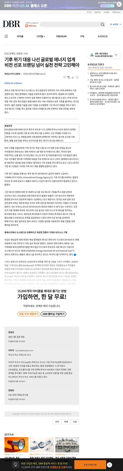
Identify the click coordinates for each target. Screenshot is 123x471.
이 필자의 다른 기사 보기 (16, 341)
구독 (82, 36)
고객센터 (106, 12)
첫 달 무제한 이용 (90, 464)
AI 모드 (116, 24)
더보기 (64, 77)
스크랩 (77, 77)
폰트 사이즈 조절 (73, 77)
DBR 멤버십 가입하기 (53, 314)
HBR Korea (116, 12)
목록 (66, 421)
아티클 (20, 36)
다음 (75, 421)
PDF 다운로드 (69, 77)
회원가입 (97, 12)
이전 (57, 421)
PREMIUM (61, 36)
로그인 (89, 12)
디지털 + (41, 36)
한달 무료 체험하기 (28, 314)
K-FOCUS (102, 36)
